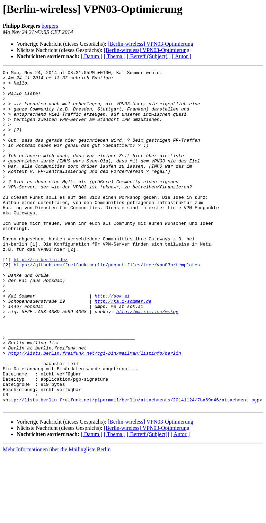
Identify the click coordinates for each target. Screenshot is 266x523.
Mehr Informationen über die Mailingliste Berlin (56, 517)
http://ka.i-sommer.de (123, 348)
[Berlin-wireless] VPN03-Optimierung (150, 44)
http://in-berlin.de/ (41, 298)
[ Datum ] (91, 56)
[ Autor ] (181, 56)
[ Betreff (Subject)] (148, 502)
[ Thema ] (115, 56)
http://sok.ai (112, 341)
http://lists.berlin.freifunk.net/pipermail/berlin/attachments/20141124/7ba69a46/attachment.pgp (132, 466)
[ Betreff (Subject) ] (148, 56)
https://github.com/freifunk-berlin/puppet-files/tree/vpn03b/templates (107, 304)
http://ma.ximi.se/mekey (147, 360)
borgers (50, 26)
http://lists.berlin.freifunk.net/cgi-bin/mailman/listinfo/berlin (94, 410)
